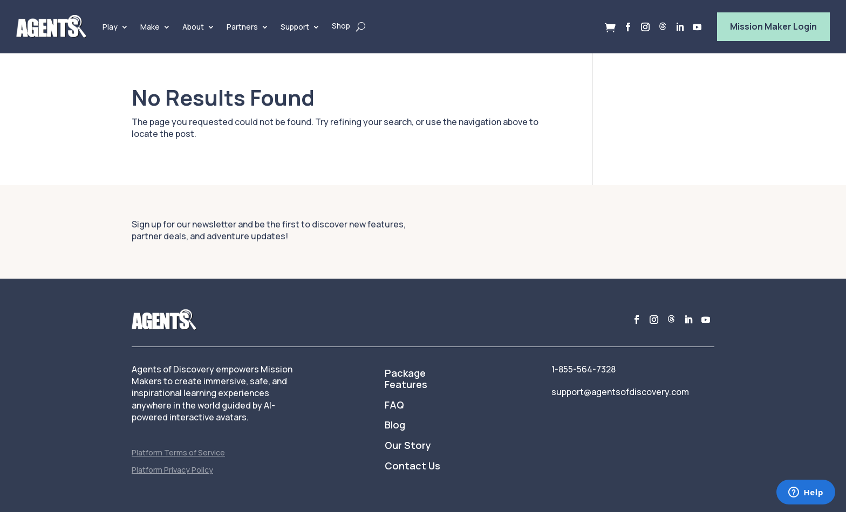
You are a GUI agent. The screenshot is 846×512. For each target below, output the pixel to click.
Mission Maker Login (773, 26)
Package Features (406, 379)
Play (110, 27)
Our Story (408, 446)
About (193, 27)
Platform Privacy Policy (172, 470)
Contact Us (412, 466)
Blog (395, 425)
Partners (242, 27)
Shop (341, 25)
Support (295, 27)
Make (150, 27)
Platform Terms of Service (178, 452)
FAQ (394, 405)
